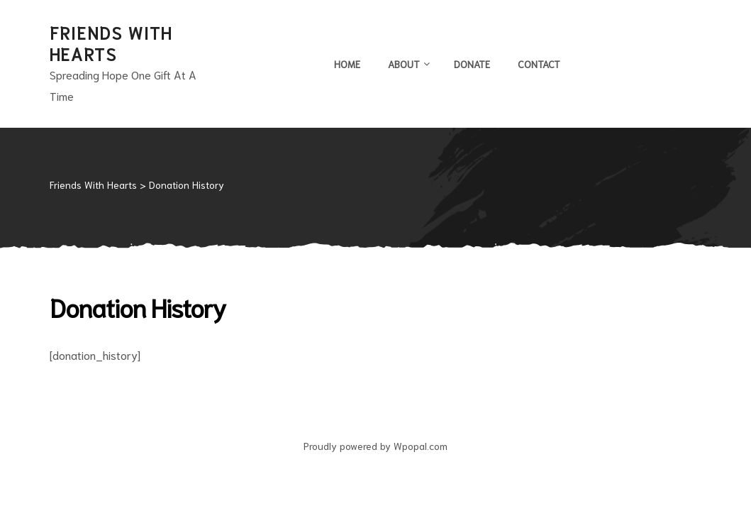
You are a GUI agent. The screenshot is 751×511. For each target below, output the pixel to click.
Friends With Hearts (111, 43)
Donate (472, 63)
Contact (539, 63)
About (407, 63)
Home (347, 63)
